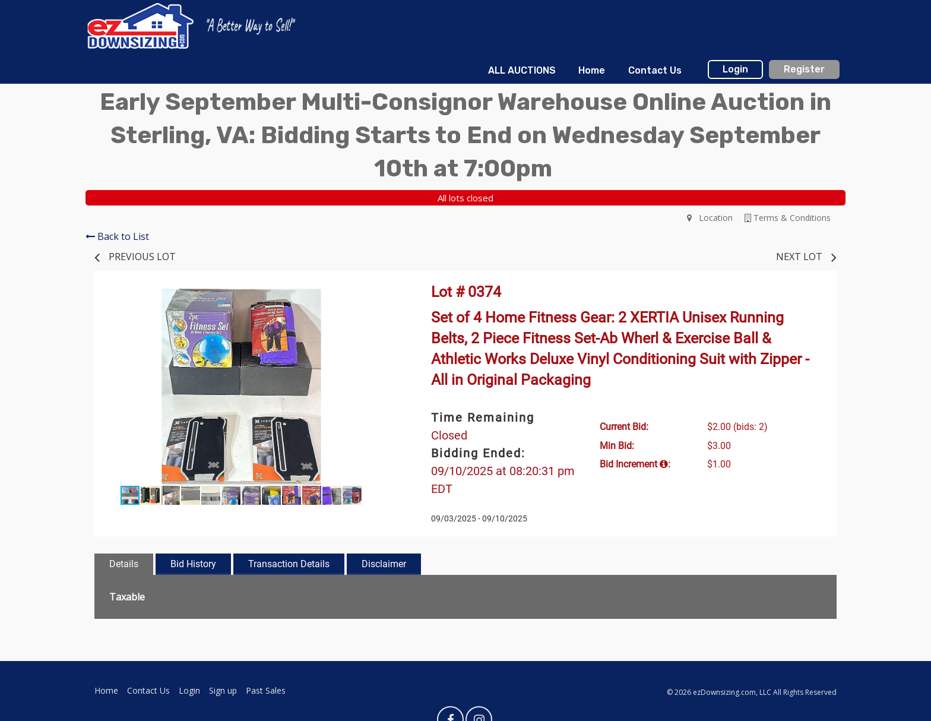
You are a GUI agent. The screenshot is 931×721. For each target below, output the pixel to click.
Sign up (223, 690)
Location (710, 217)
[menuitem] (522, 71)
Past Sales (266, 690)
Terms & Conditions (788, 217)
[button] (377, 299)
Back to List (117, 236)
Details (123, 564)
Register (804, 69)
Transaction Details (289, 564)
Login (735, 69)
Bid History (193, 564)
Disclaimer (384, 564)
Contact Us (655, 70)
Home (591, 70)
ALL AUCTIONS (522, 70)
